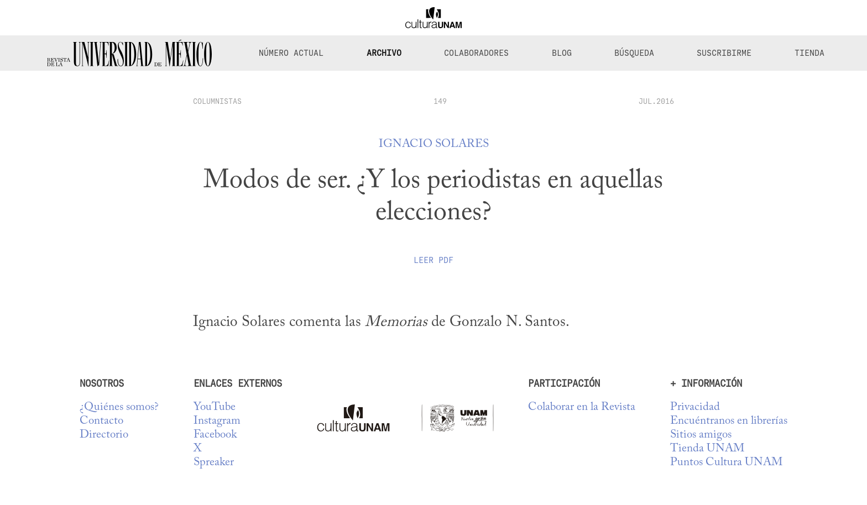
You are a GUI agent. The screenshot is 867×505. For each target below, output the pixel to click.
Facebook (215, 435)
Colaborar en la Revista (581, 407)
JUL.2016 (656, 101)
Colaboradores (476, 53)
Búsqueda (634, 53)
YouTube (215, 407)
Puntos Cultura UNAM (726, 463)
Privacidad (695, 407)
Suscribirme (724, 53)
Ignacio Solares (434, 144)
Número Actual (291, 53)
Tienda (809, 53)
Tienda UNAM (707, 449)
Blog (562, 53)
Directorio (104, 435)
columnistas (217, 101)
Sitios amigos (701, 435)
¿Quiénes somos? (119, 407)
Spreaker (214, 463)
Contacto (101, 421)
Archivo (384, 53)
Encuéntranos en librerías (728, 421)
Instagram (217, 421)
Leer (433, 260)
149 (440, 101)
